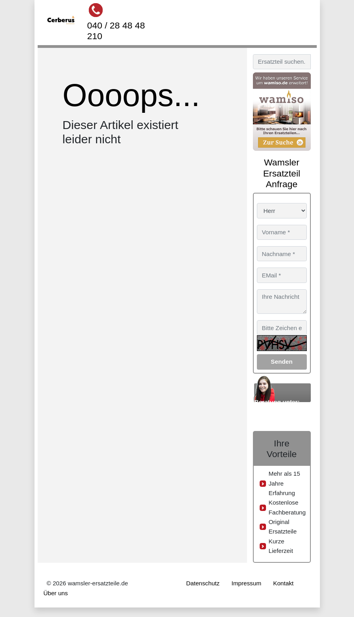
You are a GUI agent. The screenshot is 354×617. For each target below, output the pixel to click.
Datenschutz (203, 583)
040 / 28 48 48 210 (116, 30)
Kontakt (283, 583)
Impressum (246, 583)
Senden (282, 361)
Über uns (56, 593)
